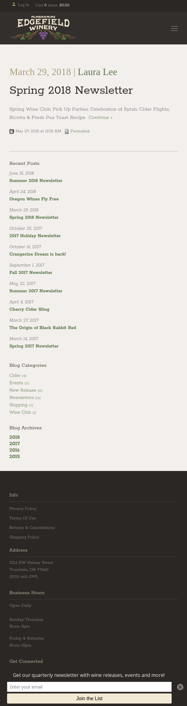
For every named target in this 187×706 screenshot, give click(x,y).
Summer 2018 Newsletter (35, 181)
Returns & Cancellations (32, 527)
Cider (17, 375)
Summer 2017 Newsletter (35, 291)
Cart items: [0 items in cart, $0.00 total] (52, 5)
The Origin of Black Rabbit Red (42, 328)
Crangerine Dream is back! (37, 254)
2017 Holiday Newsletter (35, 236)
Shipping (21, 405)
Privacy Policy (22, 508)
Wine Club (22, 412)
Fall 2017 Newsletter (30, 272)
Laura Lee (97, 71)
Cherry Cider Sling (29, 309)
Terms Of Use (22, 518)
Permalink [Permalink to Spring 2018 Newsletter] (77, 131)
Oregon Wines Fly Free (34, 199)
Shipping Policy (24, 537)
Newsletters (25, 397)
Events (19, 383)
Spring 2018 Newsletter (71, 90)
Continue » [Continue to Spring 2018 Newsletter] (100, 117)
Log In (20, 5)
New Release (25, 390)
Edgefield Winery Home (43, 28)
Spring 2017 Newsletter (33, 346)
